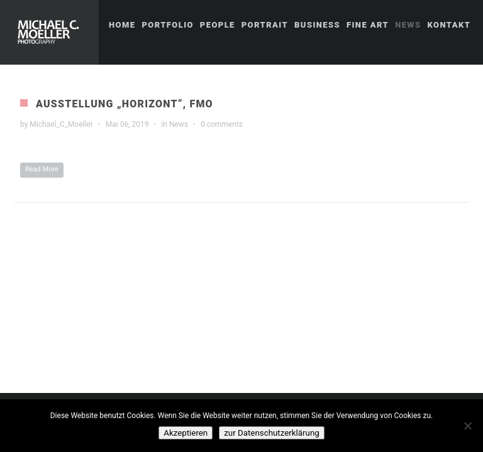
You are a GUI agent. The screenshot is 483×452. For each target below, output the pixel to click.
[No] (467, 425)
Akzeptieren (186, 433)
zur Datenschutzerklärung (271, 433)
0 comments (222, 124)
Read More (41, 169)
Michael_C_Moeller (61, 124)
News (178, 124)
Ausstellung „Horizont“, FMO (124, 104)
